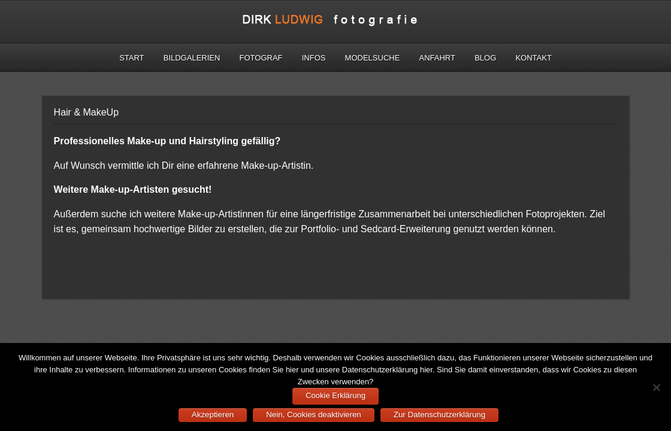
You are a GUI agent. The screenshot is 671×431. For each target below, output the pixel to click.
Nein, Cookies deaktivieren (313, 414)
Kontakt (533, 57)
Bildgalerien (192, 57)
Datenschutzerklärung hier (387, 369)
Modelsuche (372, 57)
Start (131, 57)
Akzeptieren (213, 414)
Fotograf (261, 57)
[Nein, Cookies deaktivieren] (656, 387)
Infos (314, 57)
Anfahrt (437, 57)
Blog (485, 57)
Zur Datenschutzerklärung (439, 414)
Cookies (233, 369)
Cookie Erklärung (335, 395)
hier (292, 369)
